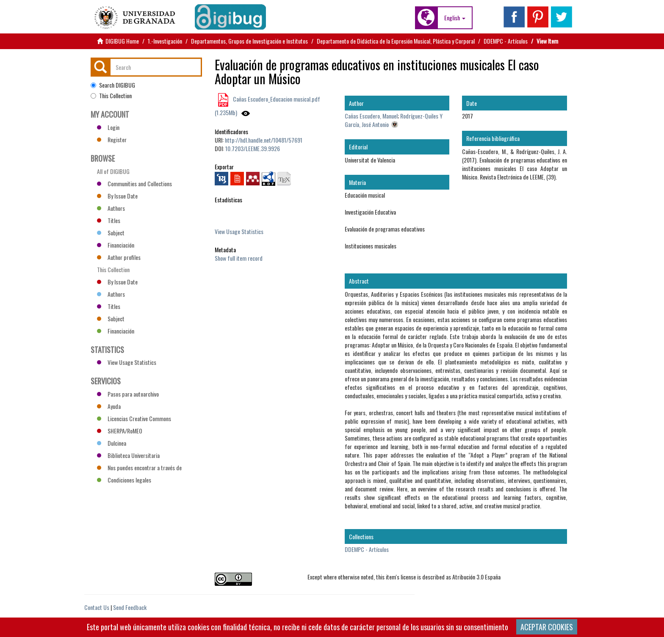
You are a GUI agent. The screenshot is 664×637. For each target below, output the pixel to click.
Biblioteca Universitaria (128, 455)
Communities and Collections (134, 183)
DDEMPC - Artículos (506, 40)
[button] (455, 17)
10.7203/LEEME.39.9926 (252, 148)
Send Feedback (130, 607)
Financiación (115, 244)
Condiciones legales (124, 479)
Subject (111, 232)
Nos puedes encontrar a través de (139, 467)
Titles (108, 220)
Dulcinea (111, 442)
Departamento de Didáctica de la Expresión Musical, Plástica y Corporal (396, 40)
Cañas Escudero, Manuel (371, 115)
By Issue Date (117, 195)
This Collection (111, 95)
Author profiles (119, 257)
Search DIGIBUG (113, 85)
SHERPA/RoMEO (119, 430)
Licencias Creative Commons (134, 418)
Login (108, 127)
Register (112, 139)
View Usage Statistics (239, 231)
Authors (111, 208)
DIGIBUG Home (122, 40)
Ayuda (109, 406)
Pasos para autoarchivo (128, 393)
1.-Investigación (165, 40)
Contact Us (96, 607)
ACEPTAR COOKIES (546, 626)
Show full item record (239, 258)
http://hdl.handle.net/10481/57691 (263, 139)
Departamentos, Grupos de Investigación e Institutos (249, 40)
